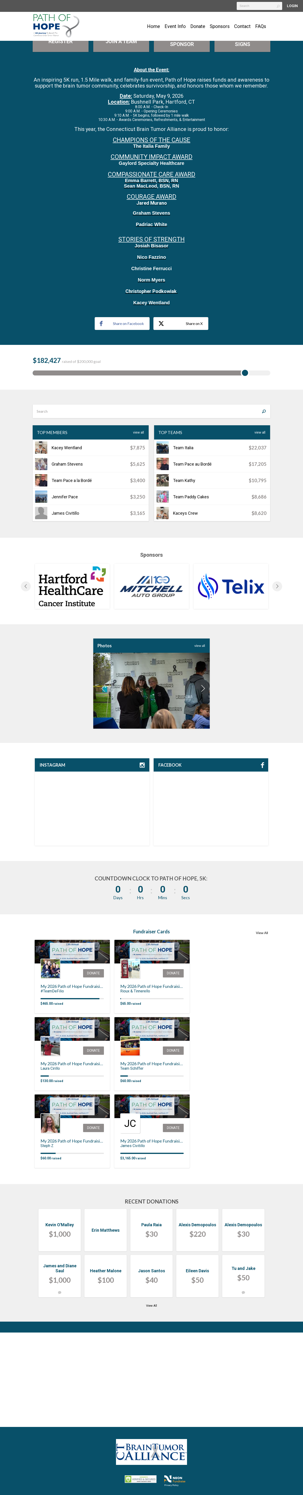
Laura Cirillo (50, 1163)
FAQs (260, 26)
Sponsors (220, 26)
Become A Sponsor (182, 136)
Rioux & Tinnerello (135, 1085)
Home (153, 26)
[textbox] (259, 6)
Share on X (180, 418)
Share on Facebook (122, 418)
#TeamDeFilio (52, 1085)
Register (61, 136)
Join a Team (121, 136)
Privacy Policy (171, 1485)
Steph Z (46, 1240)
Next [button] (277, 681)
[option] (72, 680)
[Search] (263, 506)
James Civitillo (132, 1240)
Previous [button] (26, 681)
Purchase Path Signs (242, 136)
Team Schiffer (131, 1163)
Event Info (175, 26)
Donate (197, 26)
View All (138, 527)
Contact (242, 26)
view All (199, 740)
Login (292, 6)
